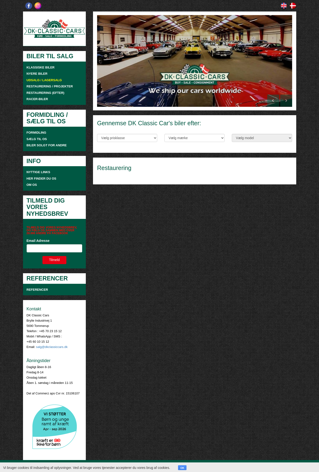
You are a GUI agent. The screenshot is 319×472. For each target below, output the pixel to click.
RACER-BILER (37, 99)
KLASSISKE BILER (41, 67)
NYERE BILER (37, 73)
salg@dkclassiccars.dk (52, 347)
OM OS (32, 185)
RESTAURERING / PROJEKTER (50, 86)
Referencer (37, 289)
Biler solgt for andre (47, 145)
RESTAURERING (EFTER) (45, 93)
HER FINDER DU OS (41, 178)
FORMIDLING (36, 132)
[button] (111, 61)
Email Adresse (38, 241)
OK (182, 467)
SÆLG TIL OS (37, 139)
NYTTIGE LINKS (38, 172)
